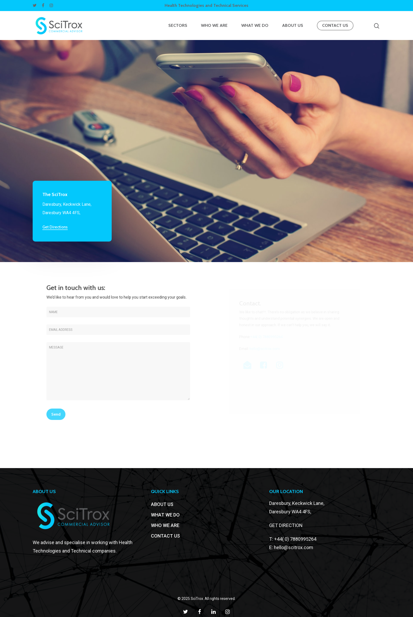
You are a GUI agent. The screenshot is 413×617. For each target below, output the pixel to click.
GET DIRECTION (286, 525)
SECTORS (177, 25)
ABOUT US (292, 25)
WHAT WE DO (254, 25)
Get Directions (55, 227)
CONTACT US (335, 25)
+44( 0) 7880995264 (295, 539)
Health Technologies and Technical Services (206, 5)
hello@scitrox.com (293, 547)
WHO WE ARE (214, 25)
